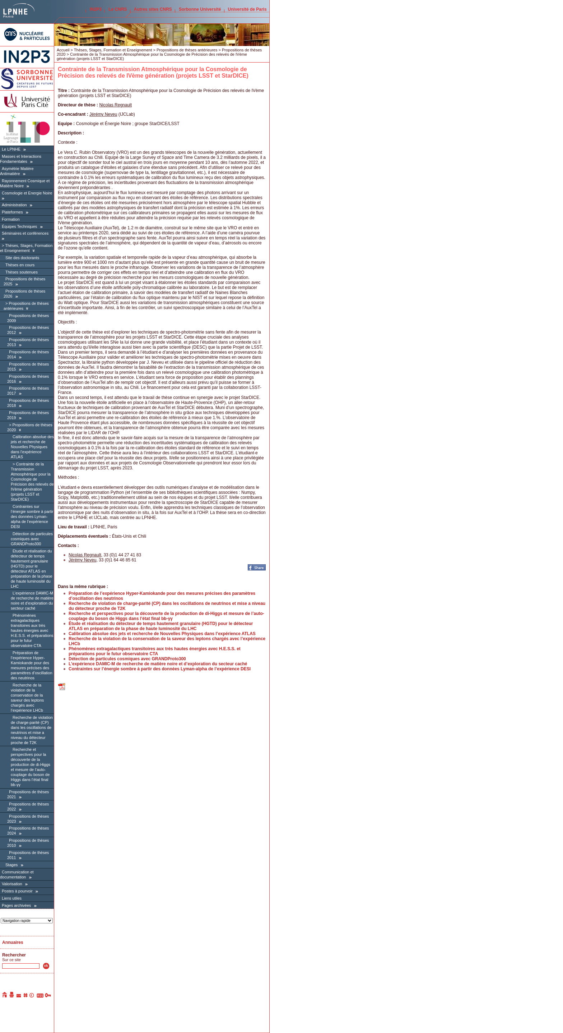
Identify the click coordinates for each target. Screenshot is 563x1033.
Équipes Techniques (19, 226)
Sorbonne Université (200, 9)
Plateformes (12, 212)
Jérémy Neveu (103, 114)
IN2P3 (96, 9)
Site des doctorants (22, 258)
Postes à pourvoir (17, 891)
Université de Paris (247, 9)
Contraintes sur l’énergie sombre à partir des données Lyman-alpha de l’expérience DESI (32, 516)
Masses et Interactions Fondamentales (20, 159)
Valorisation (12, 884)
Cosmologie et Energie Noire (27, 193)
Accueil (63, 50)
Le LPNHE (11, 149)
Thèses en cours (19, 265)
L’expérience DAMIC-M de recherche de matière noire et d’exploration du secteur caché (32, 600)
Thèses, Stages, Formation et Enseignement (26, 248)
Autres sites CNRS (153, 9)
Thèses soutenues (21, 272)
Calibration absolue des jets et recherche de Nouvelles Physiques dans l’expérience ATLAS (32, 447)
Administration (14, 205)
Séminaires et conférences (25, 233)
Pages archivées (16, 905)
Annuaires (12, 942)
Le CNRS (117, 9)
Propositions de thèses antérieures (187, 50)
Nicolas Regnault (115, 104)
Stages (11, 865)
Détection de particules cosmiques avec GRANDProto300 (32, 539)
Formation (11, 219)
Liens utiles (12, 898)
